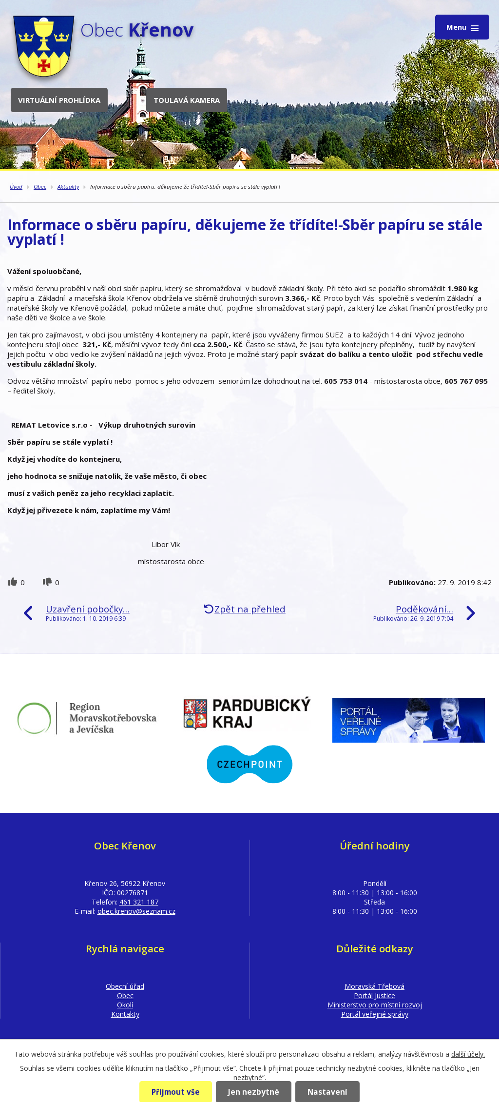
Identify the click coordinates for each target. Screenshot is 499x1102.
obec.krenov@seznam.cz (136, 911)
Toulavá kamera (187, 100)
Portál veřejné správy (374, 1014)
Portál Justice (374, 995)
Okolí (125, 1004)
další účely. (468, 1054)
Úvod (16, 186)
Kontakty (125, 1014)
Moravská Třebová (374, 986)
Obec (40, 186)
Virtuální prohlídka (59, 100)
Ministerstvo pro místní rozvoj (374, 1004)
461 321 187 (138, 901)
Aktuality (68, 186)
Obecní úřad (125, 986)
